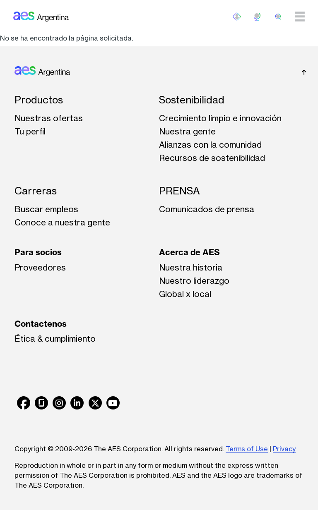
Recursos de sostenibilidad (212, 158)
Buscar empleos (46, 209)
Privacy (284, 449)
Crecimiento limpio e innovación (220, 118)
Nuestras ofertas (48, 118)
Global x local (185, 294)
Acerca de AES (189, 252)
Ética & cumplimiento (55, 338)
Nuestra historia (190, 267)
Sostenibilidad (191, 100)
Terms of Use (247, 449)
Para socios (38, 252)
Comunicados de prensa (206, 209)
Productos (38, 100)
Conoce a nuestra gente (62, 222)
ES (257, 16)
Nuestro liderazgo (194, 280)
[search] (278, 16)
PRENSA (179, 191)
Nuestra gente (187, 131)
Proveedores (40, 267)
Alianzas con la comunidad (210, 144)
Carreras (35, 191)
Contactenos (40, 323)
